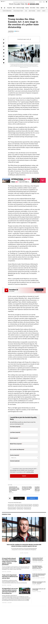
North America (27, 508)
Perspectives (11, 505)
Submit (24, 476)
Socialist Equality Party (18, 10)
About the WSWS (32, 10)
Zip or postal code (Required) (17, 449)
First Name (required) (15, 426)
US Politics (36, 505)
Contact (40, 1)
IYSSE (26, 10)
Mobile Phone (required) (15, 443)
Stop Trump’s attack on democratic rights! (23, 505)
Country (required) (14, 455)
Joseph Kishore (11, 31)
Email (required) (14, 438)
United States (20, 508)
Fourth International (7, 10)
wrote (27, 251)
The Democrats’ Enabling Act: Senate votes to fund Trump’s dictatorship (27, 488)
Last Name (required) (15, 432)
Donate (43, 10)
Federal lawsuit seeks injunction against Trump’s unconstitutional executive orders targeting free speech (14, 489)
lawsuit (21, 296)
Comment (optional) (14, 460)
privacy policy (30, 472)
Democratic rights (12, 508)
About (44, 1)
